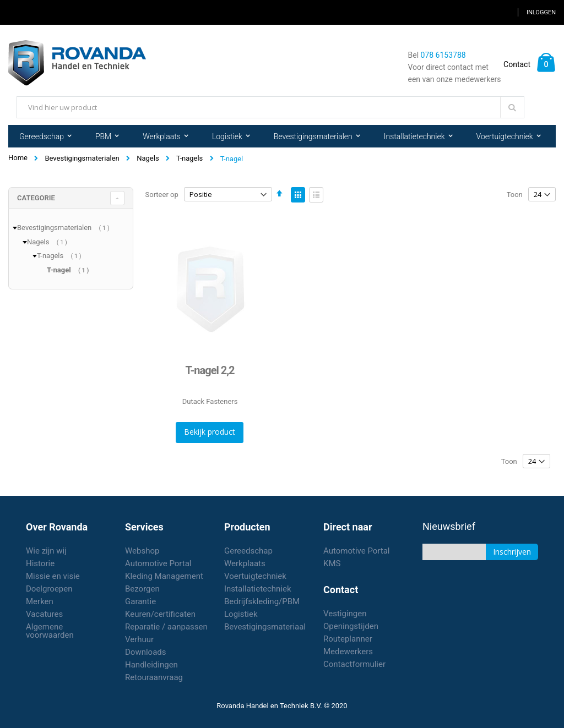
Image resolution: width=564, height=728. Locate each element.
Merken (39, 601)
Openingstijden (350, 626)
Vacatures (44, 614)
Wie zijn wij (46, 551)
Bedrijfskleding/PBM (262, 601)
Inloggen (541, 12)
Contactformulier (354, 664)
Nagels (148, 158)
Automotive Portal (158, 563)
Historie (40, 563)
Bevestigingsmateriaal (265, 627)
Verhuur (139, 639)
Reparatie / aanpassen (166, 627)
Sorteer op (161, 194)
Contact (516, 64)
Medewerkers (348, 651)
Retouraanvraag (154, 677)
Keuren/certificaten (160, 614)
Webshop (142, 551)
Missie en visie (53, 576)
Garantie (140, 601)
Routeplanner (347, 639)
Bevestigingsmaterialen (82, 158)
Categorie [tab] (36, 198)
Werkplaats (244, 563)
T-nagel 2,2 (210, 370)
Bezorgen (142, 589)
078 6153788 (443, 55)
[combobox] (270, 107)
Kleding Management (164, 576)
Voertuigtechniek (255, 576)
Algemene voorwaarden (50, 631)
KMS (331, 563)
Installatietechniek (257, 589)
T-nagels (189, 158)
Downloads (145, 652)
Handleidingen (151, 665)
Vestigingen (345, 613)
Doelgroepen (49, 589)
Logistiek (241, 614)
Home (18, 158)
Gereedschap (248, 551)
